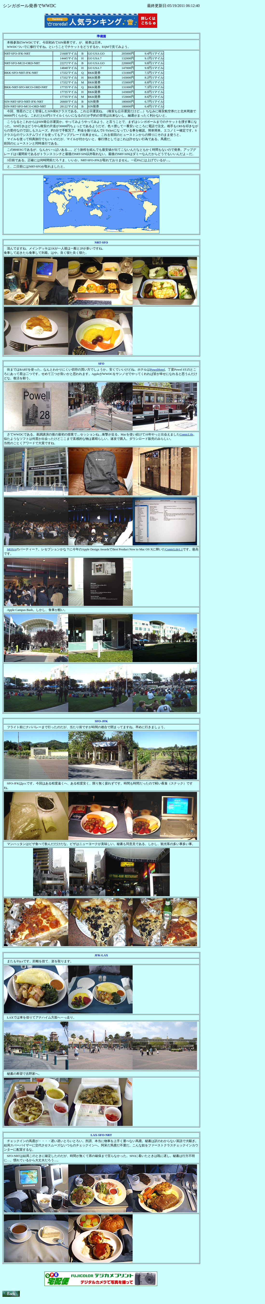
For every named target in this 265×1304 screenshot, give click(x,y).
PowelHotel (157, 369)
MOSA (11, 549)
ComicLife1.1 (174, 549)
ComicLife (186, 434)
